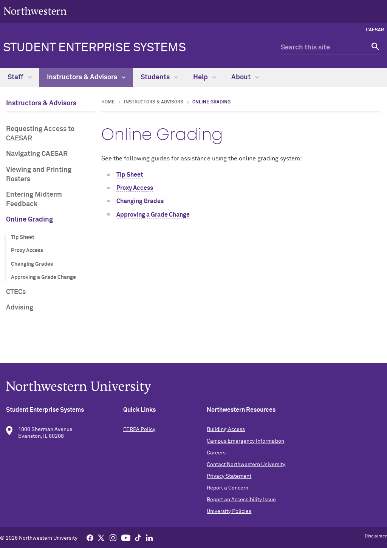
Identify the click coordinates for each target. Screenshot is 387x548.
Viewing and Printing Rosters (38, 174)
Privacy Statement (229, 476)
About (245, 77)
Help (204, 77)
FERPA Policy (139, 429)
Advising (19, 307)
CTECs (16, 292)
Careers (216, 453)
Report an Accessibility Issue (241, 499)
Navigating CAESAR (37, 154)
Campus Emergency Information (245, 441)
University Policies (229, 511)
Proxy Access (27, 250)
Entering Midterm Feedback (34, 199)
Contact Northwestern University (246, 464)
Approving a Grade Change (43, 277)
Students (159, 77)
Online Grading (29, 219)
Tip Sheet (22, 237)
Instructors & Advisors (86, 77)
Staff (20, 77)
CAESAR (375, 30)
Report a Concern (227, 488)
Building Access (226, 429)
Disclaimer (376, 536)
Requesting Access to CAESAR (40, 134)
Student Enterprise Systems (94, 48)
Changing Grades (32, 264)
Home (108, 102)
